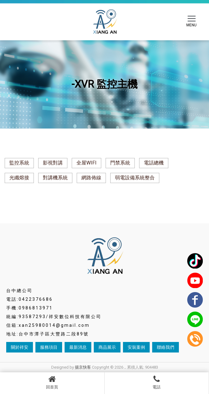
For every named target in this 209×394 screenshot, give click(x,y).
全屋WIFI (86, 163)
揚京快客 (83, 367)
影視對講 (53, 163)
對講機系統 (55, 178)
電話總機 (154, 163)
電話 (156, 382)
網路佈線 (91, 178)
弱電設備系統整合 (135, 178)
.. (125, 367)
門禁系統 (120, 163)
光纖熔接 (19, 178)
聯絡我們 (165, 347)
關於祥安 (19, 347)
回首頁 (52, 382)
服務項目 (48, 347)
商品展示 (107, 347)
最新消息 (78, 347)
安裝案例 (136, 347)
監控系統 (19, 163)
